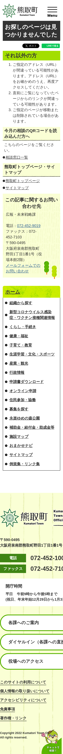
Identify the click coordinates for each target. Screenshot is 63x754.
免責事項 (7, 709)
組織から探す (20, 303)
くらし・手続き (22, 327)
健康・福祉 (18, 336)
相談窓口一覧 (17, 157)
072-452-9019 (28, 226)
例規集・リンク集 (24, 464)
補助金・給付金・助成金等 (31, 427)
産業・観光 (18, 363)
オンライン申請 (22, 391)
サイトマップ (17, 188)
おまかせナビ (21, 445)
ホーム (12, 291)
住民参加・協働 (22, 400)
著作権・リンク (13, 718)
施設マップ (19, 436)
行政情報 (16, 372)
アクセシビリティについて (23, 700)
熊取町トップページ (23, 181)
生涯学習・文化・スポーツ (32, 354)
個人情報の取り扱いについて (25, 691)
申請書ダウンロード (26, 382)
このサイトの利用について (23, 682)
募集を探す (18, 409)
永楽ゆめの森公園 (24, 418)
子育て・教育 (20, 345)
